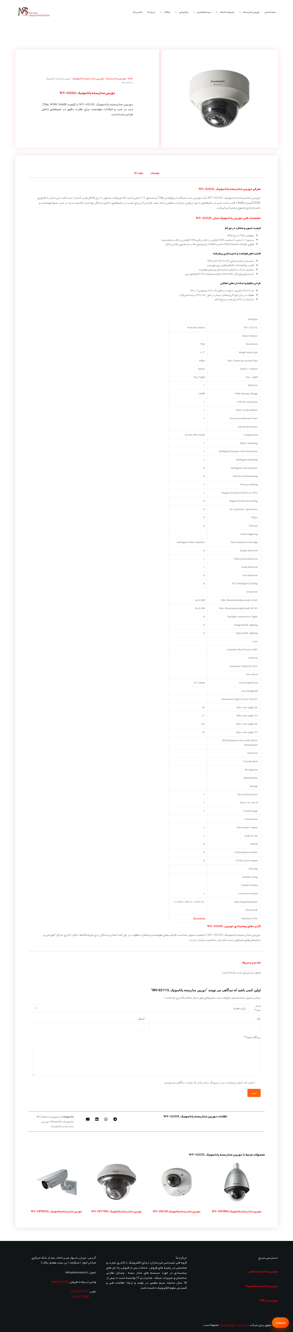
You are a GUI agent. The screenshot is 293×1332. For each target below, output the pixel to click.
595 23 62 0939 (59, 1282)
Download (199, 918)
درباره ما (151, 12)
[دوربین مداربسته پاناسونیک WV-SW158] (176, 1182)
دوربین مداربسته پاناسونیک (88, 78)
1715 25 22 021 (79, 1291)
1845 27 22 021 (80, 1296)
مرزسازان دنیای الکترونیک (234, 1325)
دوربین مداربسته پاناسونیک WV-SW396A (236, 1211)
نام (259, 1018)
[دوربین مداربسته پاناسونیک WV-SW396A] (237, 1182)
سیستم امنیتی (201, 12)
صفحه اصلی (270, 12)
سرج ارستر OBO (268, 1300)
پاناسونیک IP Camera (48, 1117)
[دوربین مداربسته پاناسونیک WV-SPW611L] (56, 1182)
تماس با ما (137, 12)
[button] (115, 1119)
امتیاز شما (257, 1007)
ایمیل (141, 1018)
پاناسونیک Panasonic (62, 1121)
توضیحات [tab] (154, 173)
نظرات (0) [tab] (138, 173)
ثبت (254, 1093)
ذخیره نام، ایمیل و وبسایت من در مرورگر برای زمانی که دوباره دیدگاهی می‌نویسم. (209, 1082)
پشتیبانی (180, 12)
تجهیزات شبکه (224, 12)
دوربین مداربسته (248, 12)
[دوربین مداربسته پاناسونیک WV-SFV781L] (116, 1182)
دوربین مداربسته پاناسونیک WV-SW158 (176, 1211)
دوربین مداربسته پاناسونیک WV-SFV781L (116, 1211)
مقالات (164, 12)
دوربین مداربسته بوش (263, 1271)
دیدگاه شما (252, 1037)
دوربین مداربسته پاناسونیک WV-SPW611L (56, 1211)
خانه (130, 78)
